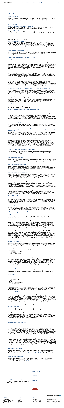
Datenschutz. (51, 385)
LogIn (19, 403)
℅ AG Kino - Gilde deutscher (8, 400)
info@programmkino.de (7, 406)
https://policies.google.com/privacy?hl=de (27, 345)
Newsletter (20, 402)
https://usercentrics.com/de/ (13, 246)
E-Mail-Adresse (44, 377)
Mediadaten (20, 401)
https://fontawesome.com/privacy (32, 360)
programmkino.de (6, 399)
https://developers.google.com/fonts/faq (34, 352)
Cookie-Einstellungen (37, 401)
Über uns (19, 399)
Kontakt (19, 400)
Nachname (35, 380)
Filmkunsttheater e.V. (7, 401)
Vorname (34, 375)
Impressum (35, 399)
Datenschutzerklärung (37, 400)
